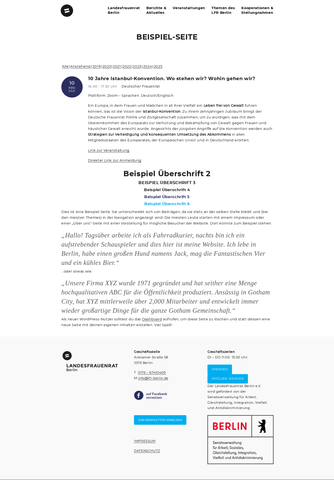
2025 (158, 66)
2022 (126, 66)
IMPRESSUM (144, 441)
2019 (96, 66)
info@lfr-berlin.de (153, 378)
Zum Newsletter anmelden (160, 420)
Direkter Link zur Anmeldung (114, 160)
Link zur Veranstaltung (109, 150)
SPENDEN (220, 369)
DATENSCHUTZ (147, 451)
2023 (137, 66)
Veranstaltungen (189, 8)
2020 (106, 66)
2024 (147, 66)
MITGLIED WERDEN (228, 378)
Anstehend (80, 66)
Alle (65, 66)
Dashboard (152, 319)
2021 (117, 66)
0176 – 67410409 (152, 372)
